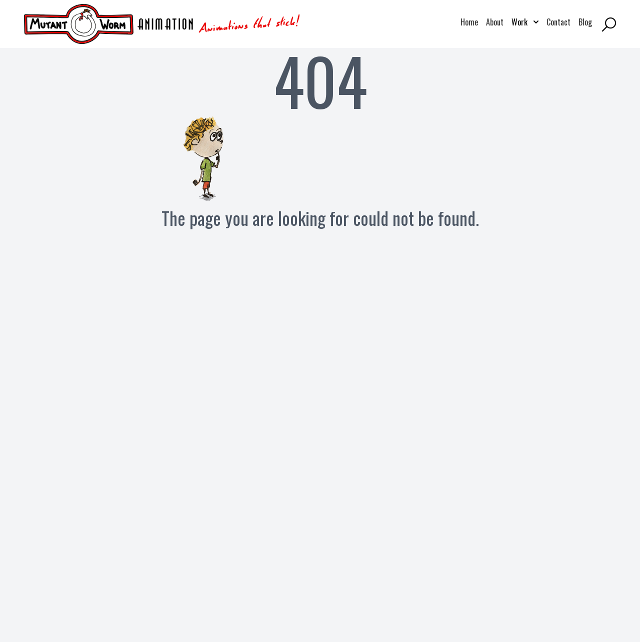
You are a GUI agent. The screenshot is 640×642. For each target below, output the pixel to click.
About (495, 22)
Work (525, 22)
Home (469, 22)
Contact (558, 22)
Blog (585, 22)
